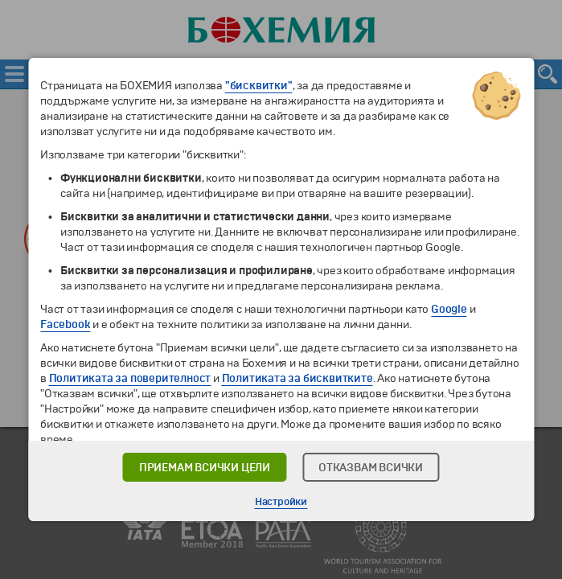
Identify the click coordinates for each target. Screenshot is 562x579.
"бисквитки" (259, 85)
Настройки (281, 501)
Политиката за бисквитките (297, 378)
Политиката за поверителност (130, 378)
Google (449, 309)
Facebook (65, 324)
